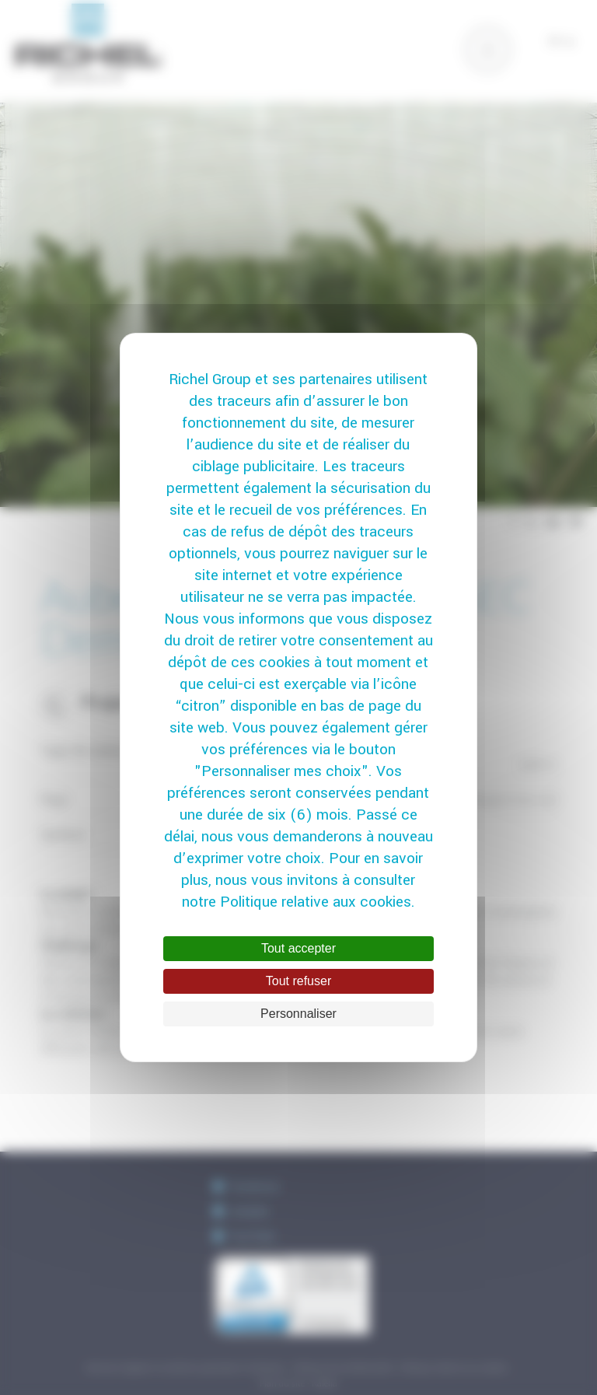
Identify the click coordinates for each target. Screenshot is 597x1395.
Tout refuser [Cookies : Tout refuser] (298, 981)
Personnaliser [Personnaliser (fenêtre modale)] (298, 1013)
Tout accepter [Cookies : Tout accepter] (298, 948)
